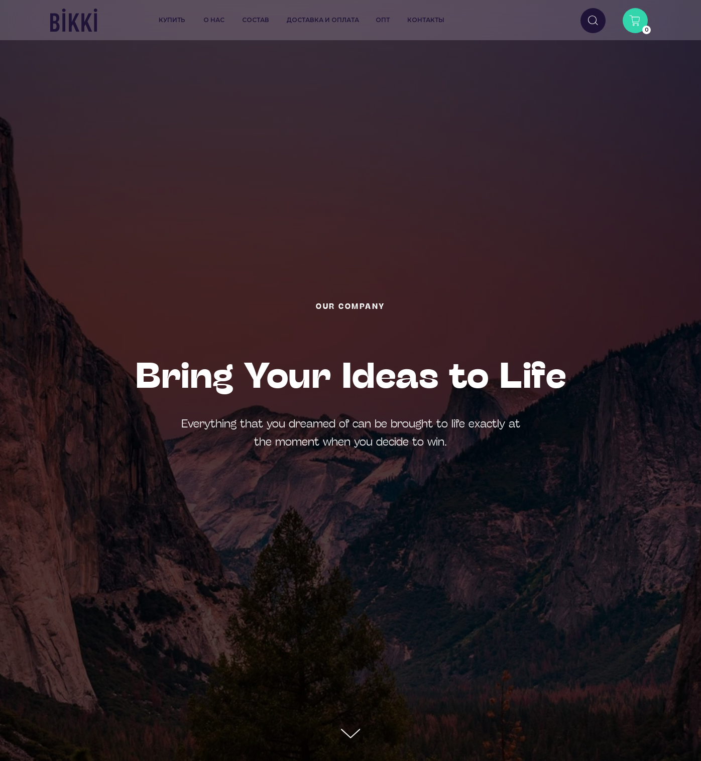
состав (255, 20)
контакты (425, 20)
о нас (213, 20)
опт (383, 20)
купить (172, 20)
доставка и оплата (322, 20)
